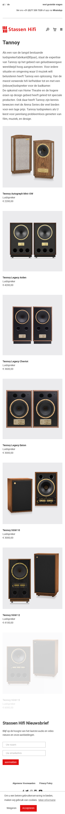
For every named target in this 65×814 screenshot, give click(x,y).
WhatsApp (57, 10)
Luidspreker (9, 197)
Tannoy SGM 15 (11, 700)
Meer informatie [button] (46, 800)
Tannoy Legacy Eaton (14, 445)
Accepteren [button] (28, 808)
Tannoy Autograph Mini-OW (18, 194)
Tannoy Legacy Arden (14, 277)
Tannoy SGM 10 (11, 530)
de (8, 4)
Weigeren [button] (11, 808)
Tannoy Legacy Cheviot (15, 361)
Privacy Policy (45, 783)
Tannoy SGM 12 (11, 615)
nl (3, 4)
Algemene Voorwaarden (24, 783)
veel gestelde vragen (52, 4)
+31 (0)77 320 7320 (33, 10)
